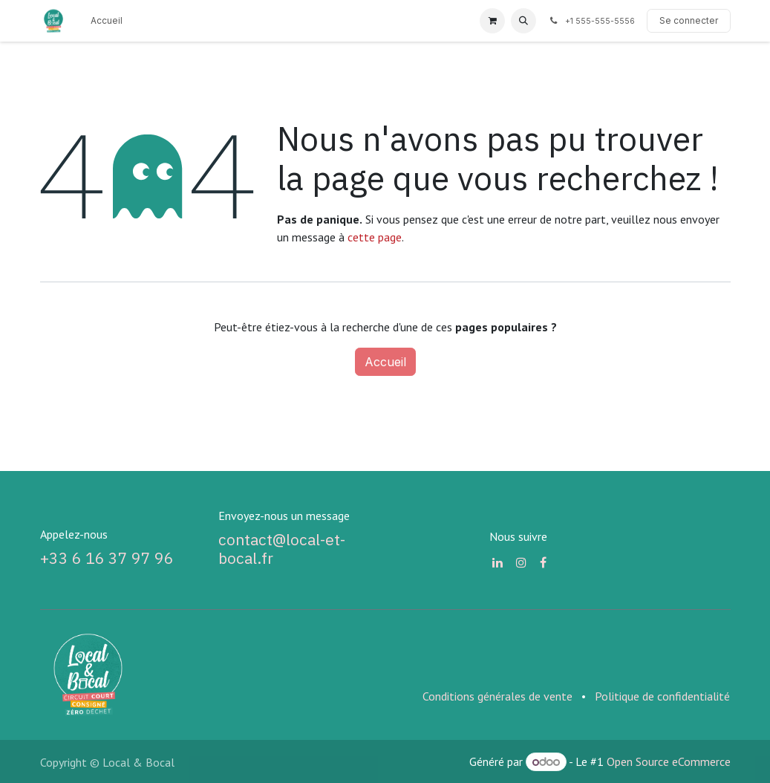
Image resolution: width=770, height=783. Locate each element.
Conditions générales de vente (497, 696)
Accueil (385, 361)
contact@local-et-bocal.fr (281, 549)
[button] (523, 20)
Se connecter (688, 20)
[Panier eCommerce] (492, 20)
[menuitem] (106, 20)
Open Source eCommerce (669, 761)
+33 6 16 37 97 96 (107, 558)
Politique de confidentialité (662, 696)
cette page (375, 237)
